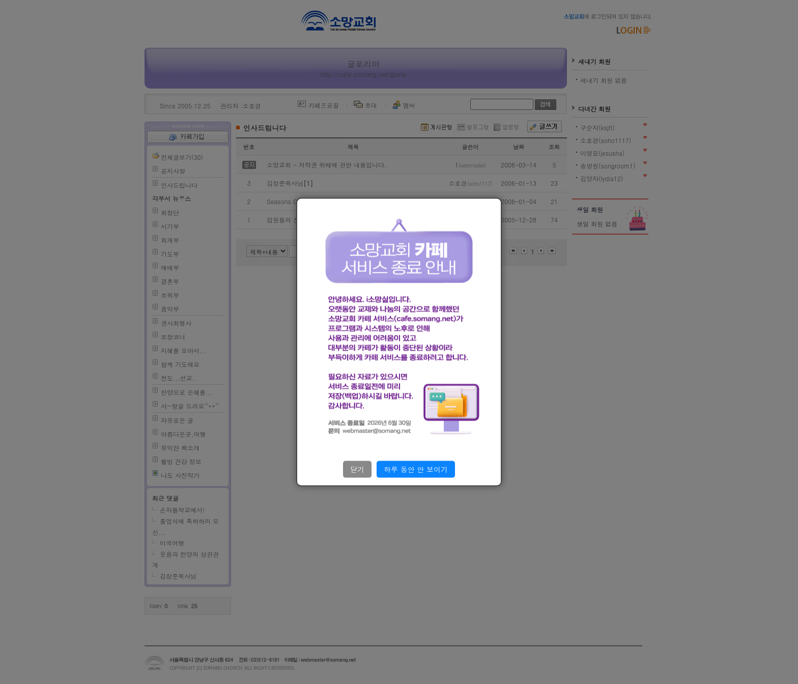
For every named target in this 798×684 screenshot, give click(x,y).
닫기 (357, 469)
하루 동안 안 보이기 (416, 469)
